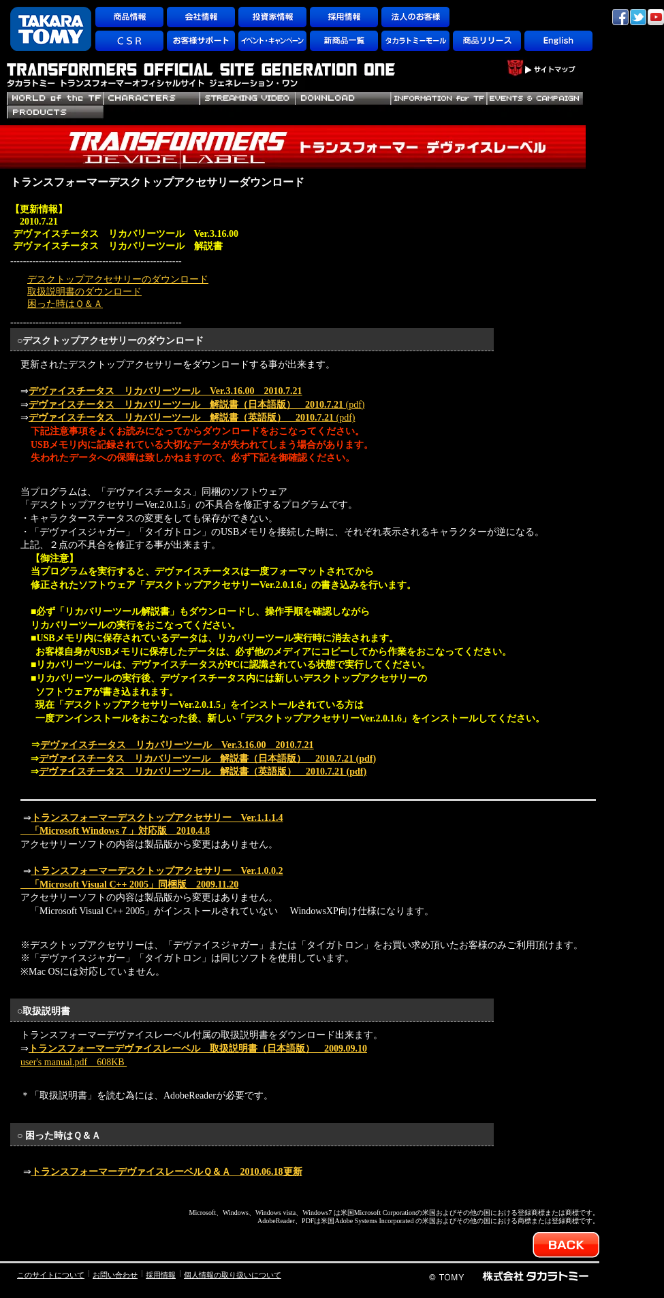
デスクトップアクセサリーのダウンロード (117, 279)
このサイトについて (50, 1275)
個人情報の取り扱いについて (232, 1275)
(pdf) (197, 405)
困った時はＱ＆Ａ (65, 304)
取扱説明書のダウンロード (84, 292)
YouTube (656, 17)
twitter (638, 17)
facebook (620, 17)
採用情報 (161, 1275)
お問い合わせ (115, 1275)
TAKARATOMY (50, 29)
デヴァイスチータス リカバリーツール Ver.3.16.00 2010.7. (165, 391)
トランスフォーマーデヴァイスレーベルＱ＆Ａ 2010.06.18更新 (166, 1172)
